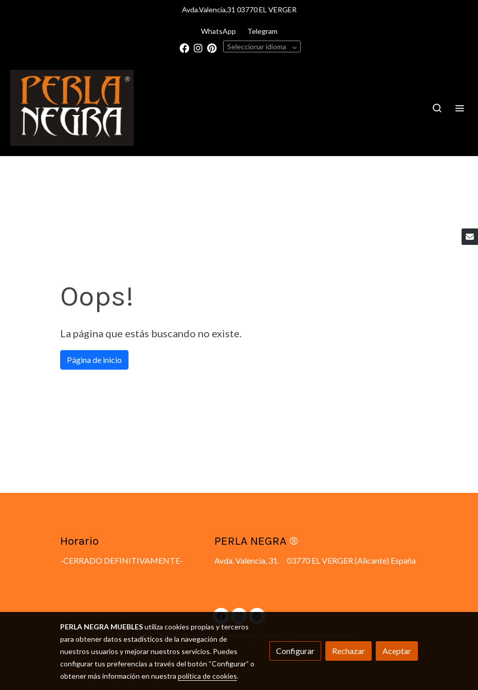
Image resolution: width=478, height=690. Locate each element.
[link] (72, 108)
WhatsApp (218, 31)
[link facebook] (184, 47)
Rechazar (348, 651)
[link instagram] (198, 47)
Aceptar (396, 651)
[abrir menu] (459, 108)
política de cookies (207, 676)
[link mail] (470, 236)
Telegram (262, 31)
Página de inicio (94, 360)
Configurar (295, 651)
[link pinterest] (212, 47)
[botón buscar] (437, 108)
